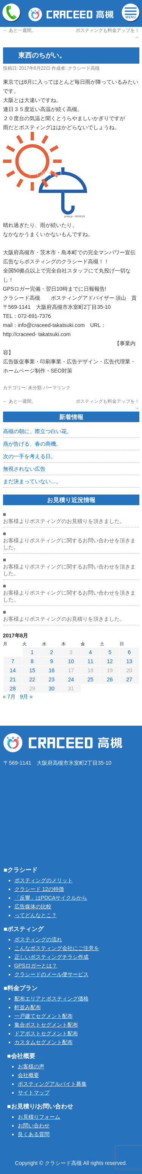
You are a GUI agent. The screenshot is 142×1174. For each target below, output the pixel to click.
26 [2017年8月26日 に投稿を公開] (110, 679)
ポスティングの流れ (38, 939)
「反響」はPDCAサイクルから (50, 898)
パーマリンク (56, 387)
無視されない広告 (24, 469)
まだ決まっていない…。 (32, 481)
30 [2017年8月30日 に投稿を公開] (51, 689)
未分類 (35, 387)
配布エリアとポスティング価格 (51, 999)
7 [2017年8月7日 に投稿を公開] (12, 661)
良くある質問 (34, 1134)
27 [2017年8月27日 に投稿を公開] (129, 679)
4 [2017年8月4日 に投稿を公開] (90, 652)
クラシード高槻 (84, 68)
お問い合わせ (34, 1125)
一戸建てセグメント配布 (43, 1016)
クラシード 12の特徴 (39, 889)
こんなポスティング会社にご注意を (56, 948)
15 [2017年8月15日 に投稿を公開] (32, 670)
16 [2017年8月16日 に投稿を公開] (51, 670)
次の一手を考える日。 (29, 456)
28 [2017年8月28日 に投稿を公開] (13, 689)
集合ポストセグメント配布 (46, 1025)
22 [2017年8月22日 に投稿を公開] (32, 679)
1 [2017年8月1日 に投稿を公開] (32, 652)
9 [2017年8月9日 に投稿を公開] (51, 661)
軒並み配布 (27, 1007)
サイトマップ (34, 1092)
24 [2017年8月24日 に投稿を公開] (71, 679)
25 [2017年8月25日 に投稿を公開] (90, 679)
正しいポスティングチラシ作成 (51, 957)
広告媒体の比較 (32, 906)
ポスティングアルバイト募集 (52, 1084)
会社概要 (28, 1075)
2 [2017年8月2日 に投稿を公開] (51, 652)
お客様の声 (31, 1066)
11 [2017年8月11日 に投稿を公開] (90, 661)
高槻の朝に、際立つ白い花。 (37, 431)
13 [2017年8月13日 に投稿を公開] (129, 661)
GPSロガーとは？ (36, 966)
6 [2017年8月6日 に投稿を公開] (129, 652)
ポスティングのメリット (43, 880)
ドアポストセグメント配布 (46, 1033)
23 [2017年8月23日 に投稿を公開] (51, 679)
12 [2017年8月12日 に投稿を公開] (110, 661)
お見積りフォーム (39, 1117)
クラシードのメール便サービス (51, 974)
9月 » (26, 696)
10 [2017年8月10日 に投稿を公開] (71, 661)
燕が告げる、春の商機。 (32, 444)
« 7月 (9, 696)
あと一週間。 (19, 30)
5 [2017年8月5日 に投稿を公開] (109, 652)
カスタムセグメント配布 (43, 1042)
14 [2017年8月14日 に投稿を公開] (13, 670)
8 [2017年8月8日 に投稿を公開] (32, 661)
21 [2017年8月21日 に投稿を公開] (13, 679)
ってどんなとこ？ (35, 915)
